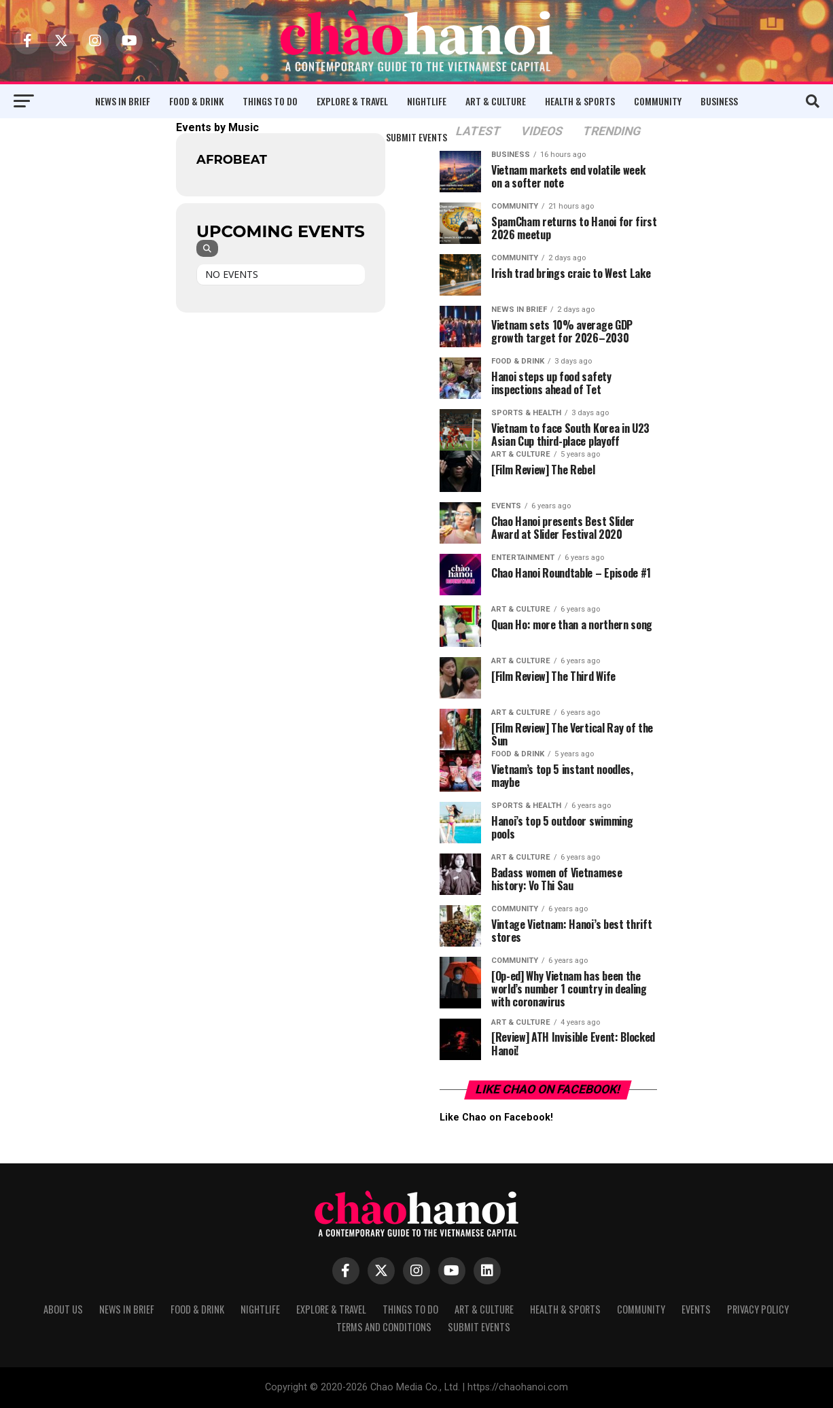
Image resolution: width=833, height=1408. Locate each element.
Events (696, 1309)
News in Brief (122, 101)
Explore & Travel (352, 101)
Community (657, 101)
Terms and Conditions (383, 1327)
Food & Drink (196, 101)
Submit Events (416, 137)
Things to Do (270, 101)
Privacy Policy (758, 1309)
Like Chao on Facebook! (548, 1089)
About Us (63, 1309)
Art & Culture (495, 101)
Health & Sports (580, 101)
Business (719, 101)
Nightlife (426, 101)
